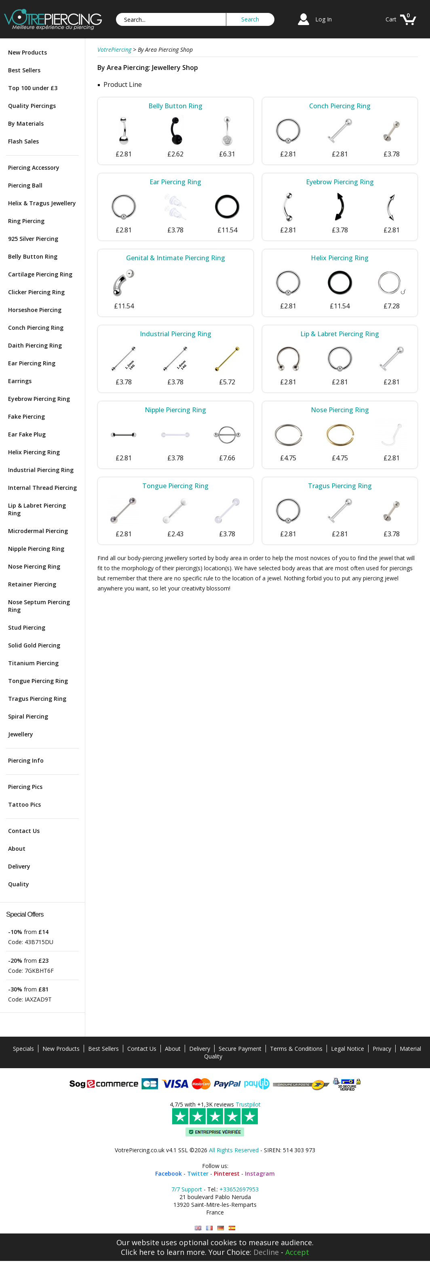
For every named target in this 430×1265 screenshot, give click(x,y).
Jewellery (20, 734)
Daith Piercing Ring (35, 345)
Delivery (19, 866)
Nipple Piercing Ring (36, 548)
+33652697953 (239, 1189)
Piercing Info (26, 760)
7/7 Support (186, 1189)
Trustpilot (248, 1104)
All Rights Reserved (234, 1150)
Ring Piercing (26, 221)
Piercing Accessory (33, 167)
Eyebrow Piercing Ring (39, 399)
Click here (138, 1252)
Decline (266, 1252)
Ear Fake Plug (27, 434)
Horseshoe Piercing (34, 310)
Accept (297, 1252)
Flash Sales (23, 141)
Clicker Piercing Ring (36, 292)
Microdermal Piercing (38, 531)
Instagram (260, 1173)
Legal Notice (347, 1048)
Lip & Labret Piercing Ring (37, 509)
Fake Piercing (26, 416)
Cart (391, 19)
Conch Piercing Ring (35, 327)
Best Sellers (24, 70)
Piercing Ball (25, 185)
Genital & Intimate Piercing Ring (175, 257)
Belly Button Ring (32, 256)
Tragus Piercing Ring (37, 698)
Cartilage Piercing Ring (40, 274)
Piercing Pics (25, 787)
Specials (23, 1048)
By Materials (26, 123)
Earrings (20, 381)
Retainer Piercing (32, 584)
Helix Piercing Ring (34, 452)
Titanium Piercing (33, 663)
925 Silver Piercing (33, 238)
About (16, 848)
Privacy (382, 1048)
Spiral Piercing (28, 716)
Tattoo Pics (24, 804)
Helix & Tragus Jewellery (42, 203)
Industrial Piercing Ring (41, 470)
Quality (18, 884)
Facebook (168, 1173)
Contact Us (24, 831)
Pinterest (227, 1173)
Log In (323, 19)
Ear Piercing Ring (31, 363)
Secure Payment (240, 1048)
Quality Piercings (32, 106)
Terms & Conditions (296, 1048)
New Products (27, 52)
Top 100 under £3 (32, 88)
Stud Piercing (26, 627)
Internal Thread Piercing (42, 487)
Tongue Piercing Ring (38, 681)
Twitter (198, 1173)
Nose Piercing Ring (34, 566)
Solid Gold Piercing (34, 645)
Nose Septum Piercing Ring (39, 606)
